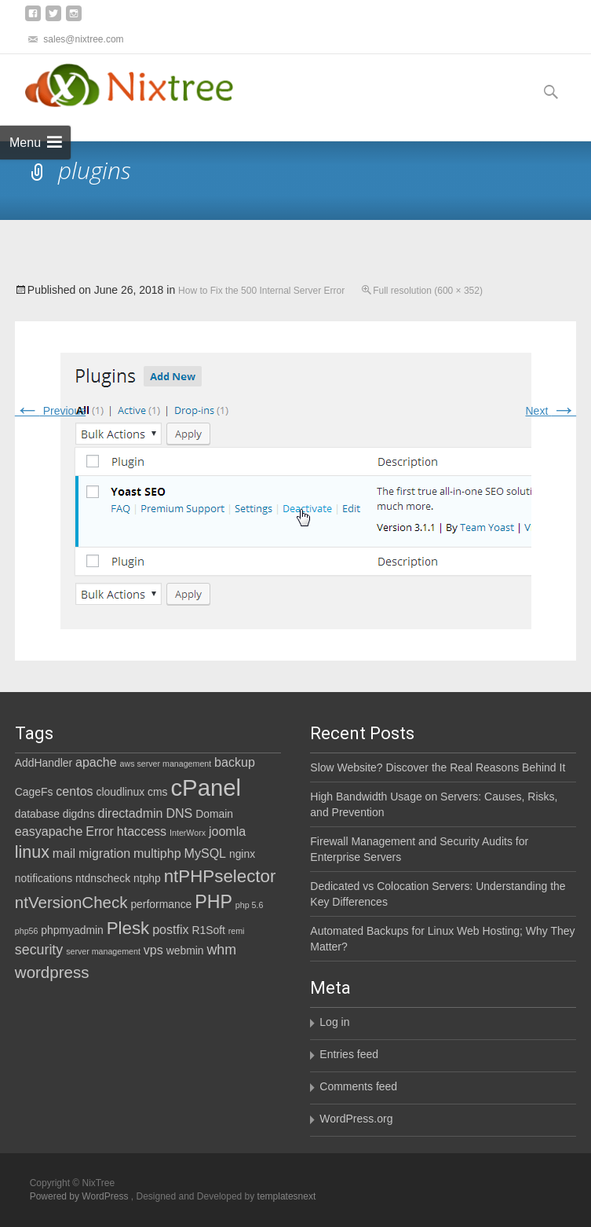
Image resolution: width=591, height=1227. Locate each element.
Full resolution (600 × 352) (428, 290)
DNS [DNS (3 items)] (179, 813)
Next (551, 411)
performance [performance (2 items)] (161, 904)
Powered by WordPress (80, 1196)
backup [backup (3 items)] (234, 762)
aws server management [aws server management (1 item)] (166, 763)
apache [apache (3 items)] (96, 762)
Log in (334, 1022)
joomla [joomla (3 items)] (227, 831)
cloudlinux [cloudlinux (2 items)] (120, 792)
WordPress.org (355, 1118)
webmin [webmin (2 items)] (185, 950)
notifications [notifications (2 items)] (43, 878)
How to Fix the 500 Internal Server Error (261, 290)
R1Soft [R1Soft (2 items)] (208, 930)
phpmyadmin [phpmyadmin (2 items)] (72, 930)
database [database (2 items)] (37, 814)
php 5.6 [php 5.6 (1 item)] (249, 905)
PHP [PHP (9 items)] (213, 902)
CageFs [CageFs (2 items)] (34, 792)
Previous (50, 411)
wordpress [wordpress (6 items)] (52, 972)
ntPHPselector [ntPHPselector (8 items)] (220, 876)
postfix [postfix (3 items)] (170, 929)
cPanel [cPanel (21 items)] (205, 787)
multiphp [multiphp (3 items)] (157, 853)
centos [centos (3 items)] (74, 791)
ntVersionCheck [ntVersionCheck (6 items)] (71, 902)
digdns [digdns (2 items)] (79, 814)
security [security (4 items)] (39, 950)
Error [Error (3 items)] (100, 831)
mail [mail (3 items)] (64, 853)
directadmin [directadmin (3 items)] (130, 813)
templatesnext (286, 1196)
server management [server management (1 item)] (103, 951)
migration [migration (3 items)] (104, 853)
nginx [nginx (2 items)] (242, 854)
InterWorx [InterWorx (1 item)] (188, 832)
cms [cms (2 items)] (157, 792)
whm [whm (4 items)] (221, 950)
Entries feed (348, 1054)
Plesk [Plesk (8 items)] (128, 928)
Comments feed (358, 1086)
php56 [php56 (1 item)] (26, 931)
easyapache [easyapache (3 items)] (49, 831)
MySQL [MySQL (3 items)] (205, 853)
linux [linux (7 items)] (32, 852)
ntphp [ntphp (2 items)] (147, 878)
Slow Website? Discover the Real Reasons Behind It (437, 767)
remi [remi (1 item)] (236, 931)
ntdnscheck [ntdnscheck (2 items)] (102, 878)
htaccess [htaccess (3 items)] (141, 831)
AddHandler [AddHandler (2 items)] (43, 762)
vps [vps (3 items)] (153, 950)
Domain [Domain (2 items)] (214, 814)
